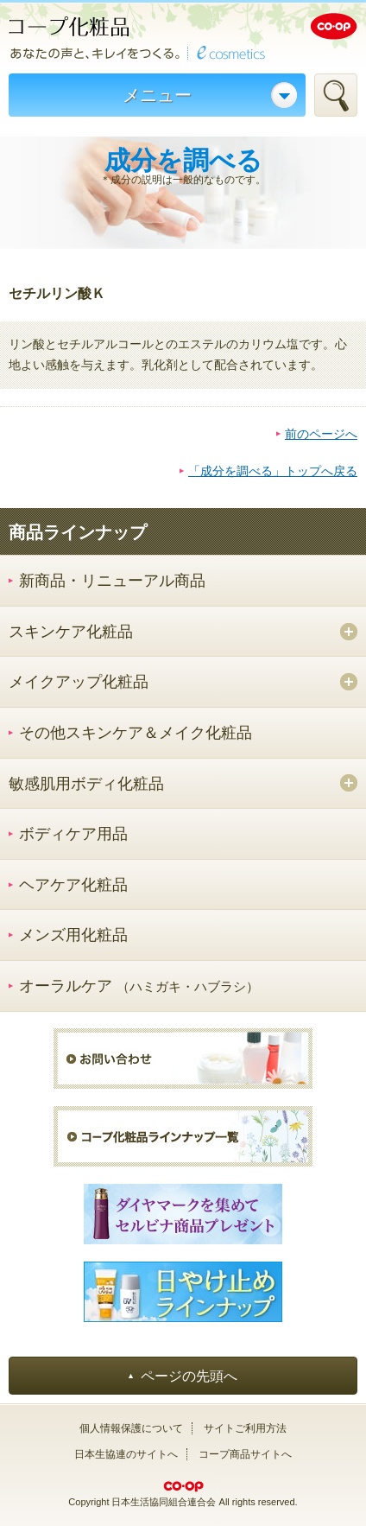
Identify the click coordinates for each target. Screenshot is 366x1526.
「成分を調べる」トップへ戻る (272, 471)
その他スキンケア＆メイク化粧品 (135, 732)
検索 (336, 95)
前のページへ (321, 434)
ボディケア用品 (73, 833)
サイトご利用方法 (245, 1428)
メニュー (157, 95)
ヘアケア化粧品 (73, 884)
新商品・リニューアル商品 (112, 580)
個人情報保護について (131, 1428)
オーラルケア (139, 986)
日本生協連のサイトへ (126, 1454)
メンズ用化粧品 (73, 935)
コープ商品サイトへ (245, 1454)
